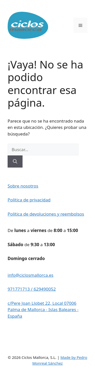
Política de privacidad (29, 200)
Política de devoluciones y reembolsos (46, 214)
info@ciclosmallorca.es (30, 275)
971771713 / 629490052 (32, 289)
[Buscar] (15, 161)
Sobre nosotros (23, 186)
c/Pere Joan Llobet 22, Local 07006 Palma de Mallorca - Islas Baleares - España (43, 309)
